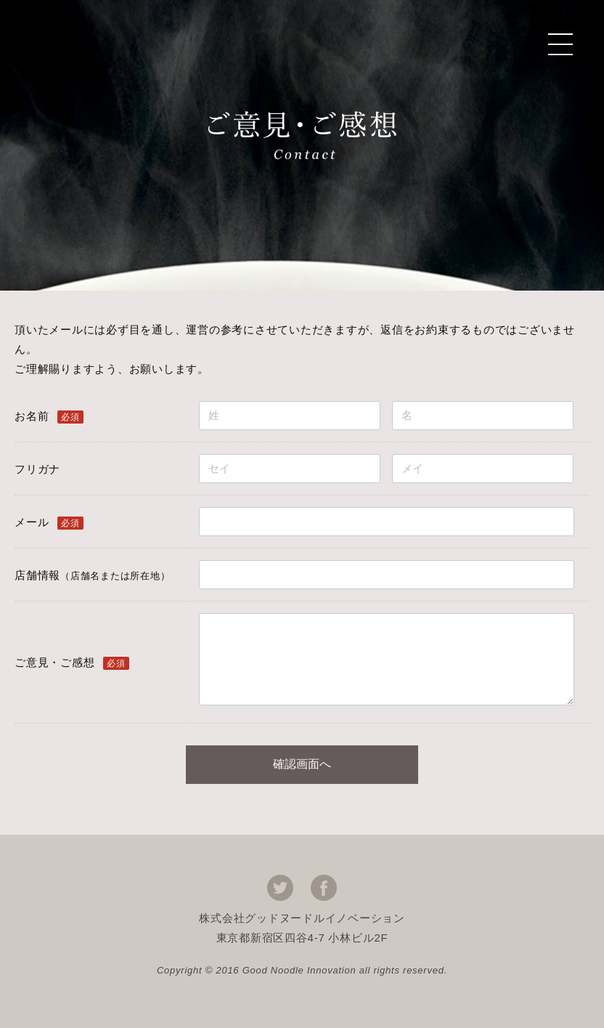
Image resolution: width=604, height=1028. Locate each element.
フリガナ (37, 469)
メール (32, 522)
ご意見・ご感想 (54, 662)
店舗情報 (92, 575)
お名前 (32, 416)
